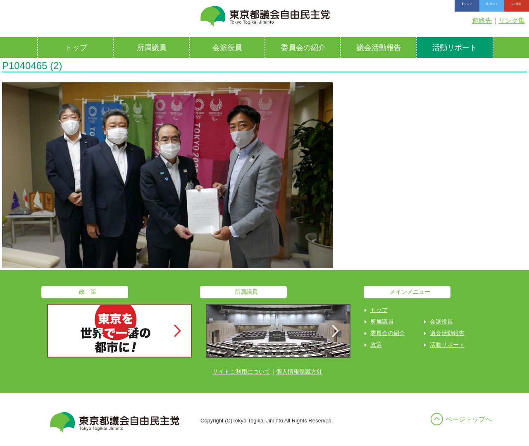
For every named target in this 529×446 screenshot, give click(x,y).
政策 (376, 344)
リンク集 (511, 20)
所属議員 (152, 47)
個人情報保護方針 (299, 371)
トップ (76, 47)
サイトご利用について (241, 371)
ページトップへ (469, 419)
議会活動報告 (379, 47)
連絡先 (482, 20)
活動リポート (454, 47)
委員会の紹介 (303, 47)
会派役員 (227, 47)
